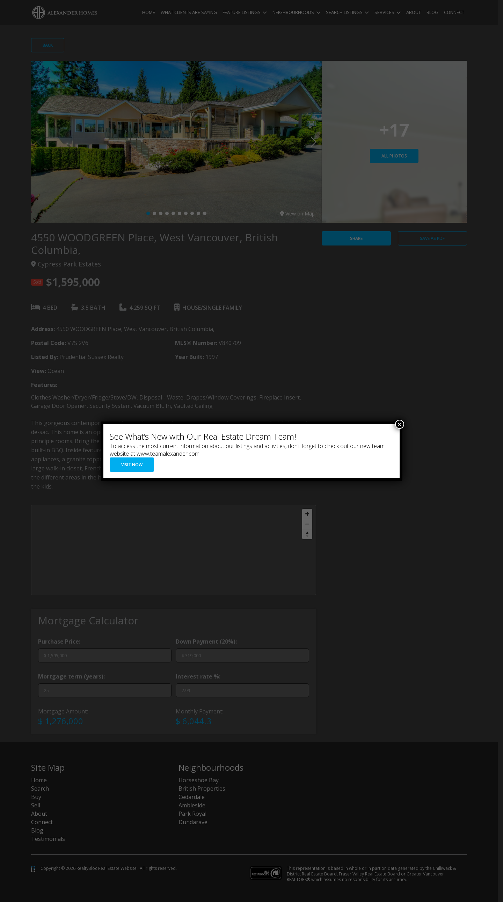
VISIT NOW (132, 465)
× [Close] (399, 424)
